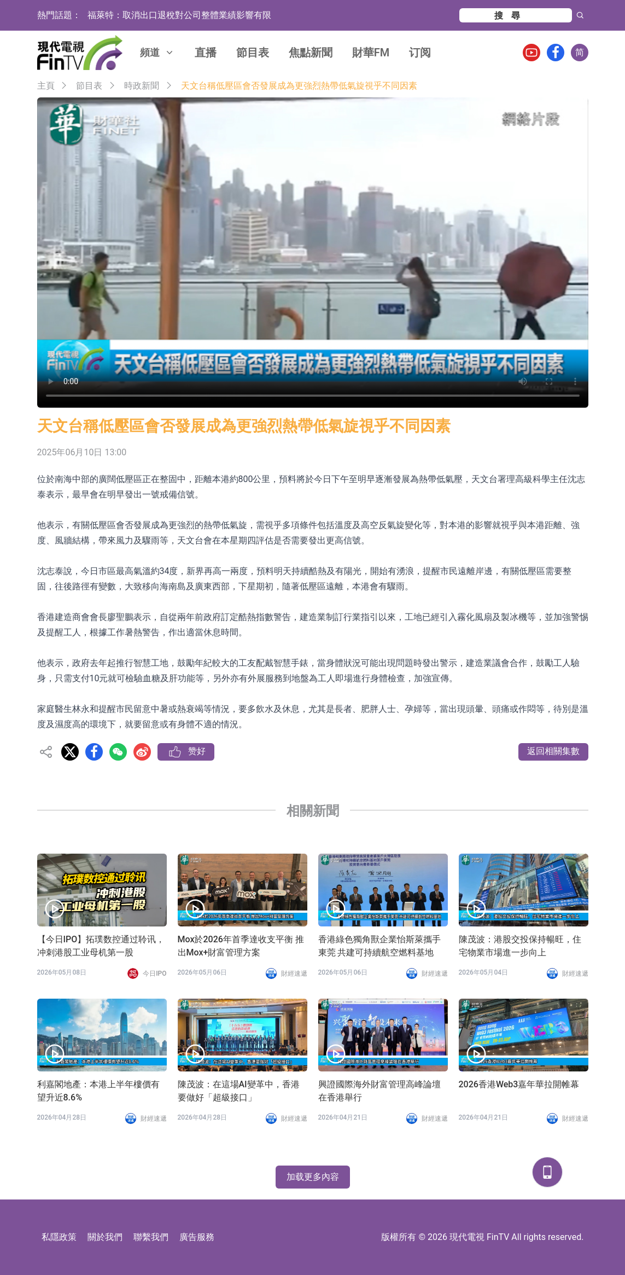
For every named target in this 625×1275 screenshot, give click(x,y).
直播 (206, 52)
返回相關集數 (553, 751)
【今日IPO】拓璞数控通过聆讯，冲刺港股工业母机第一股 (101, 946)
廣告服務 (196, 1237)
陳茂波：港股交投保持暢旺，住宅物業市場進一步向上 (520, 946)
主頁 (46, 85)
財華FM (371, 52)
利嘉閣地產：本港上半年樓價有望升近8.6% (98, 1091)
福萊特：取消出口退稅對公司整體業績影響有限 (179, 15)
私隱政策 (59, 1237)
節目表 (252, 52)
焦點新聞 (310, 52)
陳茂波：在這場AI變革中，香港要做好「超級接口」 (239, 1091)
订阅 (420, 52)
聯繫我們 (150, 1237)
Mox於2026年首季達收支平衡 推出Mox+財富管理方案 (241, 946)
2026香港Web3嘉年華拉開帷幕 (519, 1084)
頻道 (157, 52)
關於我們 (104, 1237)
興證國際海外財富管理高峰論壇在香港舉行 (379, 1091)
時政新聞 (141, 85)
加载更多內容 (313, 1177)
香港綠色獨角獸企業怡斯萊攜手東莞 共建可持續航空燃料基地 (379, 946)
